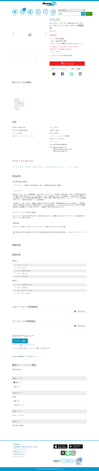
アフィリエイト (18, 456)
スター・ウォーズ (18, 415)
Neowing (15, 356)
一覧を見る (81, 311)
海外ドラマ (33, 356)
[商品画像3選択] (32, 58)
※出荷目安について (77, 43)
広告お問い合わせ (19, 454)
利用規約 (16, 444)
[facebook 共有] (62, 73)
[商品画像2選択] (25, 58)
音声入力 (89, 14)
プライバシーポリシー (21, 449)
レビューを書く (55, 51)
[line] (68, 453)
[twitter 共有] (54, 73)
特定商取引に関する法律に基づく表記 (25, 447)
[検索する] (83, 14)
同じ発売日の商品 (18, 425)
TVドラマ (53, 31)
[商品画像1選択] (18, 58)
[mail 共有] (80, 73)
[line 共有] (71, 73)
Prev (13, 34)
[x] (63, 453)
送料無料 (69, 55)
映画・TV (24, 356)
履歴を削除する (17, 369)
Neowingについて (19, 451)
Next (46, 34)
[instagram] (73, 453)
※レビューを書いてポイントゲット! (23, 345)
